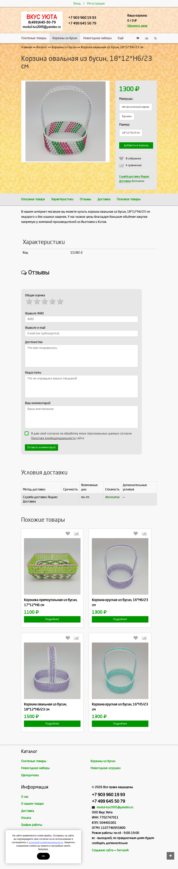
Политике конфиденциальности (53, 438)
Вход (77, 3)
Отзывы (85, 199)
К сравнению (134, 165)
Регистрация (96, 3)
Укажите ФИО (34, 313)
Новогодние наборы (97, 38)
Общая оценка (35, 295)
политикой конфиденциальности (46, 842)
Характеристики (62, 199)
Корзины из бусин (64, 38)
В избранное (133, 158)
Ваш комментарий (37, 403)
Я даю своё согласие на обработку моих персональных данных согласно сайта (79, 435)
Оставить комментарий (41, 447)
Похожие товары (128, 199)
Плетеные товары (33, 38)
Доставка (103, 199)
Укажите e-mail (35, 327)
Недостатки (33, 372)
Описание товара (33, 199)
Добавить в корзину (136, 145)
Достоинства (33, 342)
